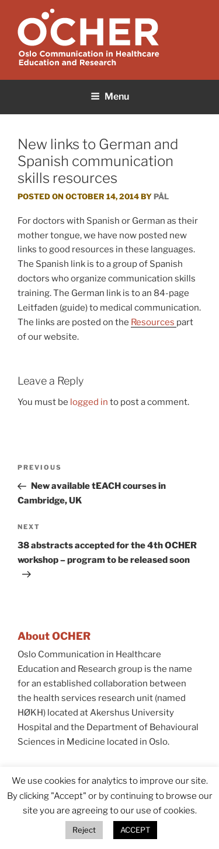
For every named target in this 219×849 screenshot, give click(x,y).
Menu (110, 96)
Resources (153, 322)
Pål (161, 196)
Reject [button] (84, 829)
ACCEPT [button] (135, 829)
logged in (89, 402)
